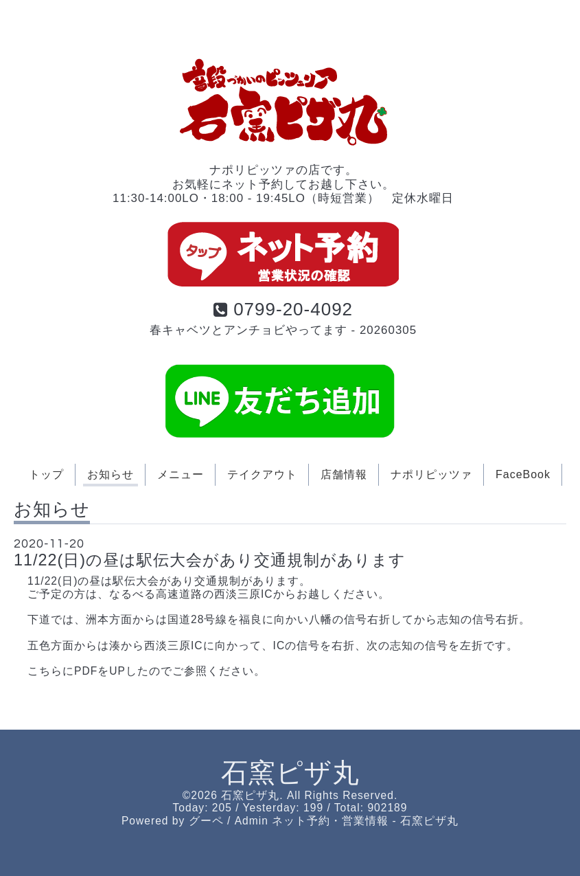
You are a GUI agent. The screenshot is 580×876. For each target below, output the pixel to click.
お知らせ (110, 474)
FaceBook (523, 474)
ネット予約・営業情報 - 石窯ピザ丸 (365, 821)
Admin (251, 821)
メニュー (180, 474)
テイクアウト (262, 474)
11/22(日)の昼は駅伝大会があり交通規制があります (210, 560)
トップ (46, 474)
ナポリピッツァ (431, 474)
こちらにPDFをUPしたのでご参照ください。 (146, 671)
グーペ (206, 821)
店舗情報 (344, 474)
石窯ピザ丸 (290, 772)
